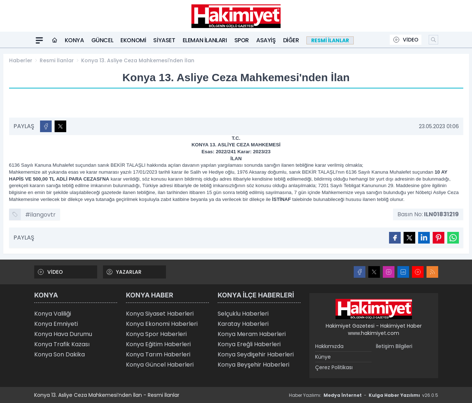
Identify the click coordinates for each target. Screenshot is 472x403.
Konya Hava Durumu (63, 334)
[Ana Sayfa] (54, 40)
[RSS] (432, 272)
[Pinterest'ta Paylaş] (438, 238)
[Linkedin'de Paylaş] (424, 238)
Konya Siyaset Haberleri (160, 313)
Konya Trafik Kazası (62, 344)
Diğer (291, 40)
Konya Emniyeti (56, 324)
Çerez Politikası (334, 367)
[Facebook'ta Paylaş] (46, 126)
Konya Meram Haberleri (252, 334)
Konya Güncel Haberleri (160, 364)
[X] (374, 272)
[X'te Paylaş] (60, 126)
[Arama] (433, 39)
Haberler (20, 60)
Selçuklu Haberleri (243, 313)
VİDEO (406, 39)
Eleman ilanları (205, 40)
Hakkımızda (329, 346)
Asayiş (266, 40)
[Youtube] (418, 272)
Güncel (102, 40)
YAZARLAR (124, 272)
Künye (323, 356)
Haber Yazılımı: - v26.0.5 (363, 395)
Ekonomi (133, 40)
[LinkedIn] (403, 272)
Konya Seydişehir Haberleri (256, 354)
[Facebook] (359, 272)
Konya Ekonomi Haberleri (162, 324)
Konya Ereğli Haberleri (249, 344)
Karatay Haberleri (243, 324)
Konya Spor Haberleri (156, 334)
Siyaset (164, 40)
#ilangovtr (40, 214)
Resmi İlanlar (57, 60)
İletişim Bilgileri (394, 346)
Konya (74, 40)
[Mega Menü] (39, 40)
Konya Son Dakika (59, 354)
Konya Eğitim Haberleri (158, 344)
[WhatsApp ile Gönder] (453, 238)
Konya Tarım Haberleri (158, 354)
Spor (241, 40)
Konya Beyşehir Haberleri (253, 364)
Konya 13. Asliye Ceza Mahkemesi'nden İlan (137, 60)
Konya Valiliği (52, 313)
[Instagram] (388, 272)
